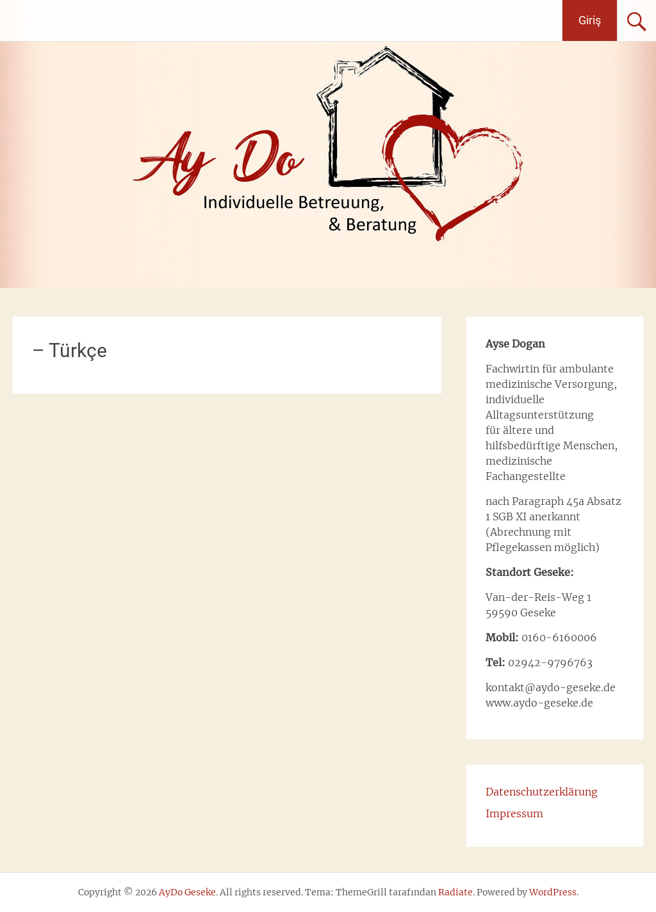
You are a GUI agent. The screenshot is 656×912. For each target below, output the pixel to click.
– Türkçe (69, 350)
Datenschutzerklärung (542, 791)
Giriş (589, 20)
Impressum (514, 813)
